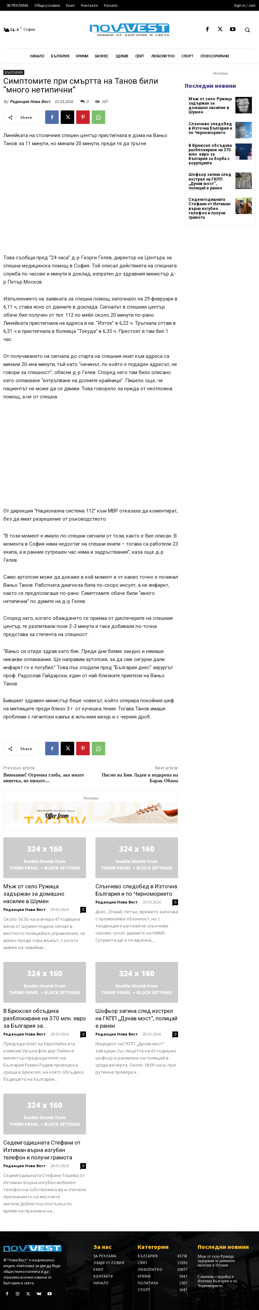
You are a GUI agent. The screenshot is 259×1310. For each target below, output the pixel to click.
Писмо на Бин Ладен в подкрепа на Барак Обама (140, 778)
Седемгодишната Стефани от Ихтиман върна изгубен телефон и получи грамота (42, 1150)
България (13, 72)
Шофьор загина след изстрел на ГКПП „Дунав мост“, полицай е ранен (136, 1018)
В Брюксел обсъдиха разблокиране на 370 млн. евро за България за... (44, 1018)
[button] (247, 29)
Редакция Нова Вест (30, 101)
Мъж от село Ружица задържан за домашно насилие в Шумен (33, 894)
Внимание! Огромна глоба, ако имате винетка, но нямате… (43, 778)
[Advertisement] (90, 203)
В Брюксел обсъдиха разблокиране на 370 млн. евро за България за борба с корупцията (210, 154)
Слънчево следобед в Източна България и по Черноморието (210, 128)
